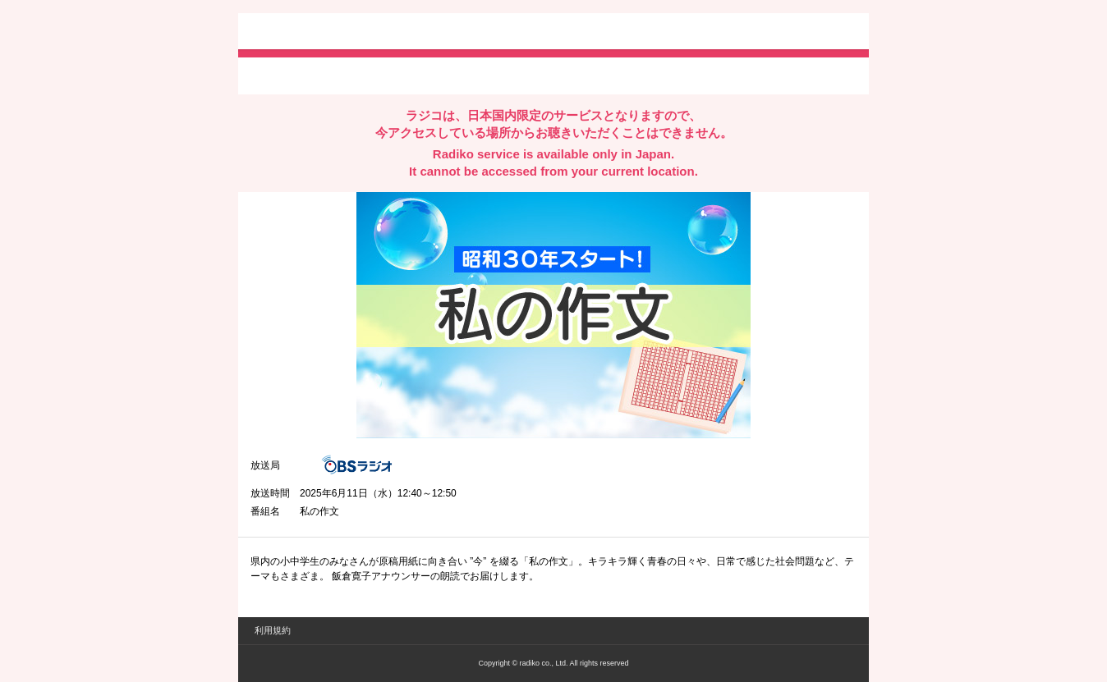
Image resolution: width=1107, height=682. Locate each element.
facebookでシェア (342, 74)
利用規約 (273, 630)
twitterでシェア (275, 74)
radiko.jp (299, 33)
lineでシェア (418, 74)
